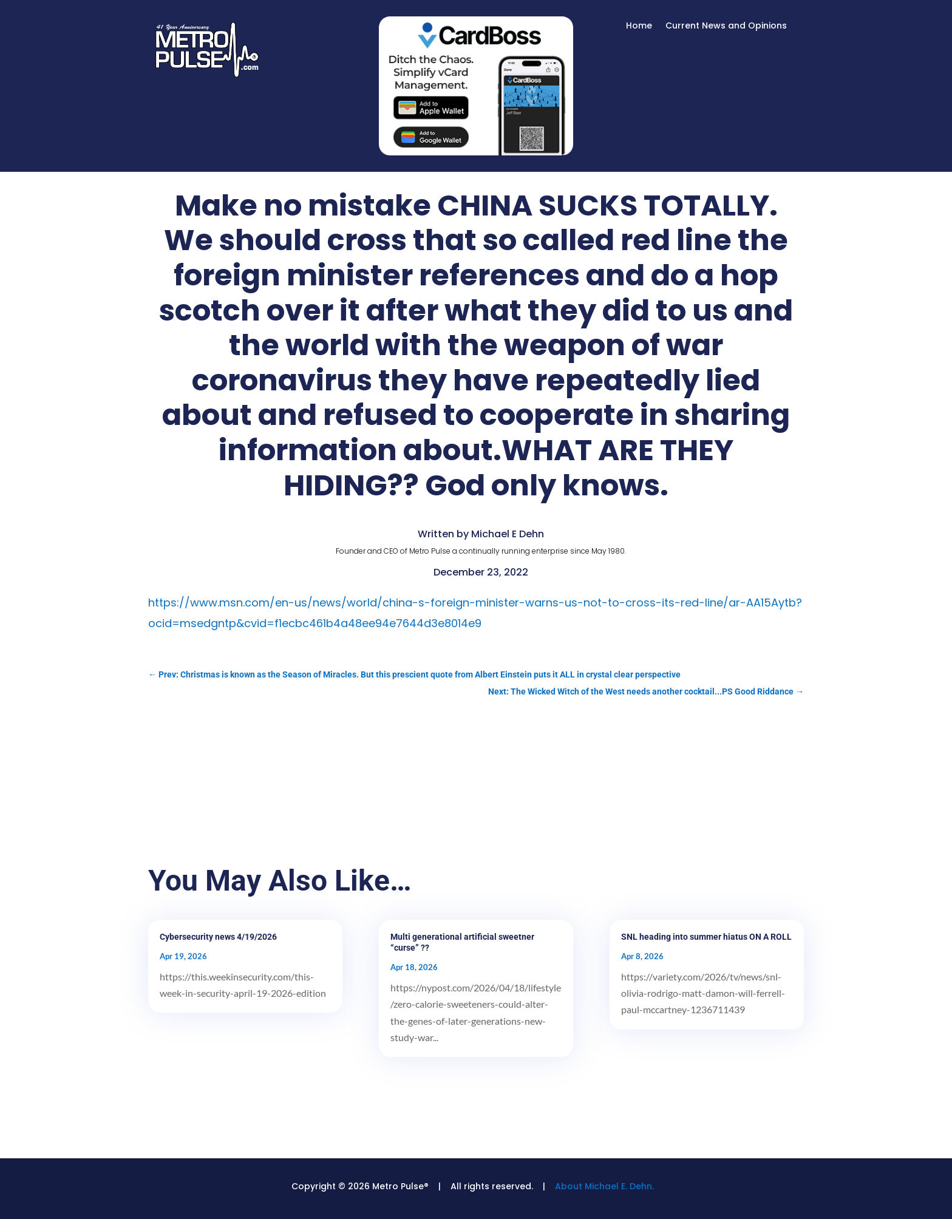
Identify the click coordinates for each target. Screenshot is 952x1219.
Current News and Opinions (726, 26)
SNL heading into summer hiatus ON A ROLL (706, 937)
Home (639, 26)
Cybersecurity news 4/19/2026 (218, 937)
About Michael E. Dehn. (604, 1186)
